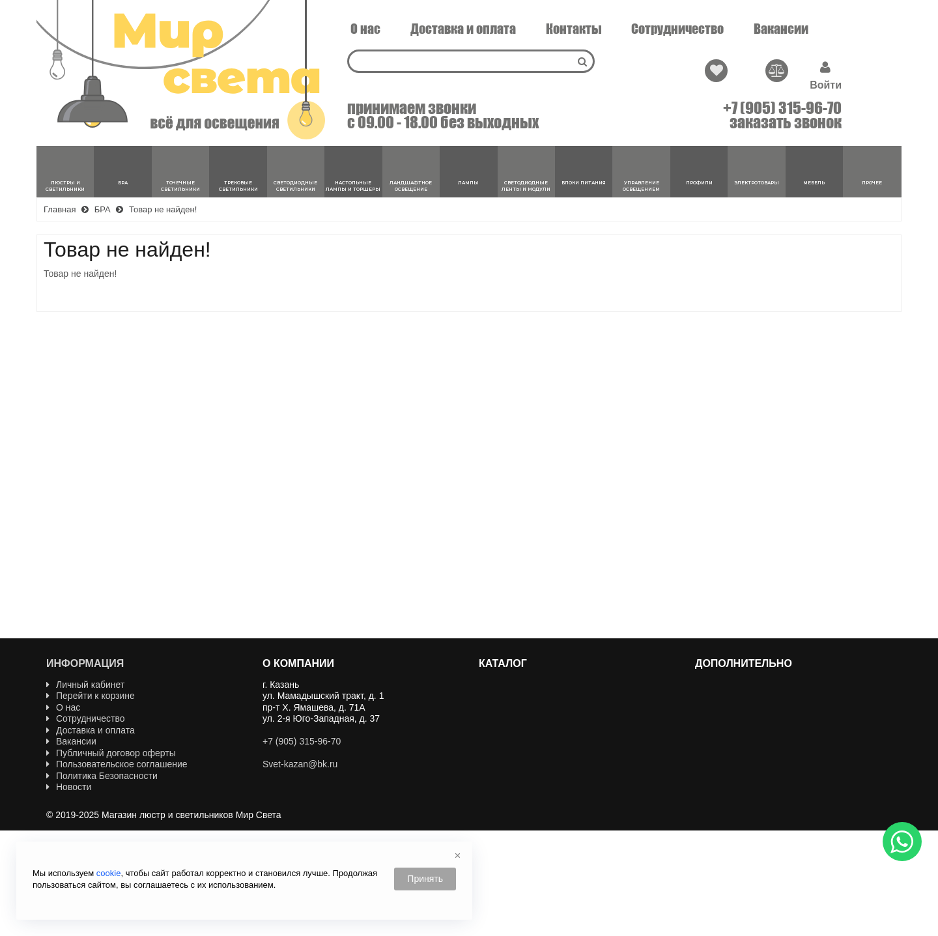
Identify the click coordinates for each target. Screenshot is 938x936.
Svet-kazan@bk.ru (300, 764)
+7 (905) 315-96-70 (782, 108)
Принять (425, 878)
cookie (108, 873)
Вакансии (781, 28)
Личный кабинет (85, 684)
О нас (365, 28)
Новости (68, 787)
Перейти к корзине (90, 695)
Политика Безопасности (102, 776)
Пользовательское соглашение (117, 764)
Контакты (574, 28)
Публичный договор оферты (111, 753)
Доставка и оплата (463, 28)
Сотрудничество (677, 28)
